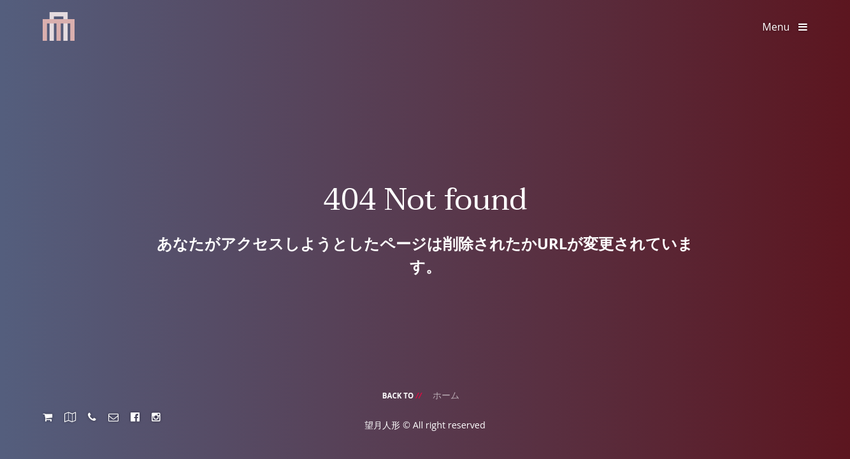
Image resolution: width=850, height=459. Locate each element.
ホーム (446, 395)
